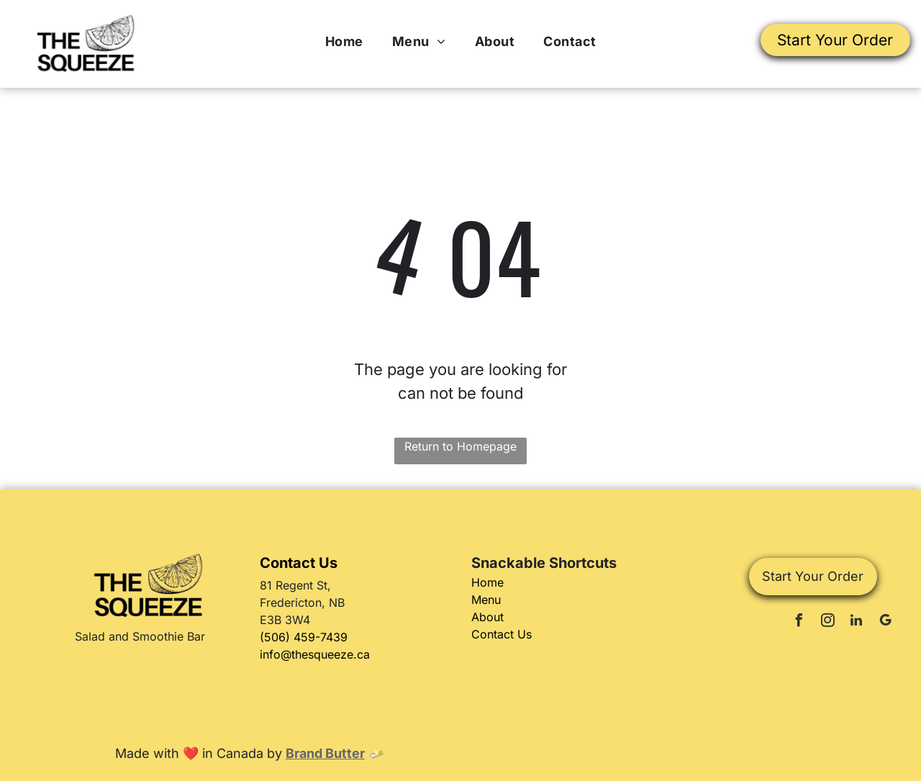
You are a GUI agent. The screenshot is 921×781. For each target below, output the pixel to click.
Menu (486, 599)
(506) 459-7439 (304, 637)
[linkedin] (856, 622)
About (487, 617)
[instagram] (827, 622)
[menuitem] (344, 41)
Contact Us (501, 634)
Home (487, 582)
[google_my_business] (885, 622)
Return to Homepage (460, 446)
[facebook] (799, 622)
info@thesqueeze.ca (315, 654)
